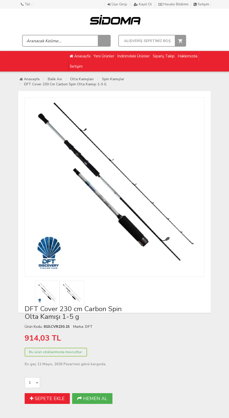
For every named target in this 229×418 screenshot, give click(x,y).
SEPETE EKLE (47, 398)
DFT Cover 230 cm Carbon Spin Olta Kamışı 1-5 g (65, 84)
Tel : (26, 4)
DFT (89, 326)
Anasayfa (80, 56)
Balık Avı (55, 79)
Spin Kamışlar (113, 79)
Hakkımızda (187, 56)
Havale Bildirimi (173, 4)
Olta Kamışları (82, 79)
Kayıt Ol (143, 4)
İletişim (201, 4)
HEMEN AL (92, 398)
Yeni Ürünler (103, 56)
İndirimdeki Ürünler (133, 56)
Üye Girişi (118, 4)
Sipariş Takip (164, 56)
